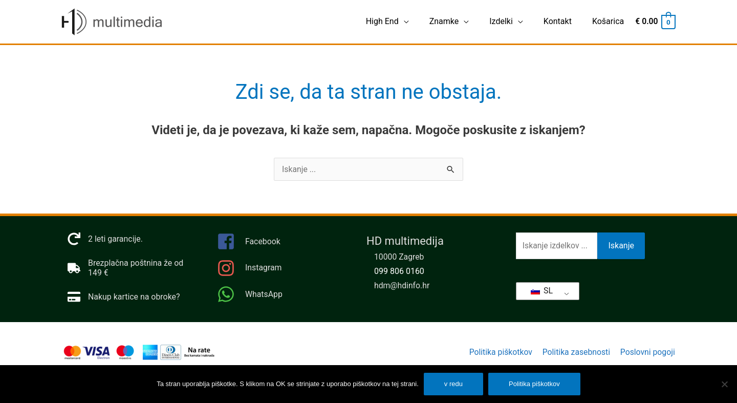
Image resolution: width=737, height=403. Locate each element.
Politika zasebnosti (575, 352)
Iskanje (621, 246)
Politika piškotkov (499, 352)
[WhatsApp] (281, 295)
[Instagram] (281, 271)
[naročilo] (105, 239)
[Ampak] (724, 384)
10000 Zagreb (399, 257)
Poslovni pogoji (648, 352)
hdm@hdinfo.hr (402, 286)
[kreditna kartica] (124, 297)
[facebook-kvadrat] (281, 245)
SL (542, 290)
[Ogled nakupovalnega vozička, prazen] (655, 22)
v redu (453, 384)
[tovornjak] (132, 268)
